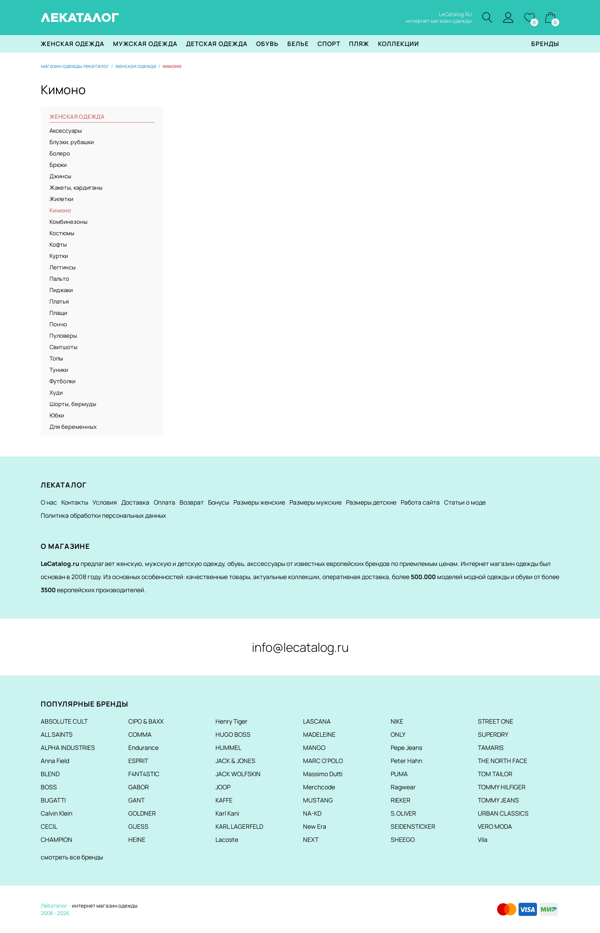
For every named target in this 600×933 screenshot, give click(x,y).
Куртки (58, 256)
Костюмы (61, 233)
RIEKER (400, 800)
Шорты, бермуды (72, 404)
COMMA (140, 734)
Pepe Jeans (406, 747)
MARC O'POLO (323, 760)
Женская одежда (72, 43)
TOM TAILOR (495, 774)
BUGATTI (53, 800)
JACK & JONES (235, 760)
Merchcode (319, 787)
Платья (59, 301)
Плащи (58, 313)
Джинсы (60, 176)
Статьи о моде (465, 502)
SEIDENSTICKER (413, 826)
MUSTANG (318, 800)
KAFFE (224, 800)
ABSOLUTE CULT (64, 721)
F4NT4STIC (143, 774)
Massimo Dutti (322, 774)
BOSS (49, 787)
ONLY (398, 734)
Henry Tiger (231, 721)
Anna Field (55, 760)
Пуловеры (63, 335)
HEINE (136, 839)
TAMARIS (491, 747)
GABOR (138, 787)
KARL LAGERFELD (239, 826)
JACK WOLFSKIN (238, 774)
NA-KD (312, 813)
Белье (298, 43)
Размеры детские (371, 502)
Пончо (58, 324)
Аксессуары (65, 130)
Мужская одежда (145, 43)
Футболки (62, 381)
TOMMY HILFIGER (502, 787)
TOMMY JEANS (498, 800)
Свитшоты (63, 347)
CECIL (49, 826)
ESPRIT (138, 760)
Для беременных (73, 427)
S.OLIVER (403, 813)
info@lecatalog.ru (300, 647)
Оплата (164, 502)
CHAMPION (56, 839)
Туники (58, 370)
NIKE (397, 721)
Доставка (135, 502)
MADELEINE (319, 734)
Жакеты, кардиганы (75, 187)
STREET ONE (495, 721)
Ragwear (403, 787)
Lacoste (226, 839)
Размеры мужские (315, 502)
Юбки (56, 415)
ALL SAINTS (57, 734)
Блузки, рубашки (71, 142)
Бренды (545, 43)
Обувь (267, 43)
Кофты (58, 244)
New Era (314, 826)
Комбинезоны (68, 222)
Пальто (59, 279)
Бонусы (218, 502)
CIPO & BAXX (145, 721)
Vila (482, 839)
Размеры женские (259, 502)
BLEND (50, 774)
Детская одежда (216, 43)
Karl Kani (227, 813)
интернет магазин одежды (105, 905)
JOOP (222, 787)
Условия (104, 502)
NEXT (310, 839)
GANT (136, 800)
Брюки (58, 165)
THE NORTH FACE (502, 760)
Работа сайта (420, 502)
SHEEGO (403, 839)
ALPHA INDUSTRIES (68, 747)
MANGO (314, 747)
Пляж (359, 43)
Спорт (329, 43)
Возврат (192, 502)
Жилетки (61, 199)
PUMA (399, 774)
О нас (49, 502)
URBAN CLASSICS (503, 813)
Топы (56, 358)
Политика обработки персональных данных (103, 515)
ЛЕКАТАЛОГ (80, 17)
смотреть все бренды (72, 857)
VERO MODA (495, 826)
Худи (56, 392)
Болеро (59, 153)
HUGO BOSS (233, 734)
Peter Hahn (406, 760)
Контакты (74, 502)
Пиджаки (61, 290)
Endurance (143, 747)
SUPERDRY (493, 734)
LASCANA (317, 721)
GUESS (138, 826)
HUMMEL (228, 747)
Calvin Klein (56, 813)
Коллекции (398, 43)
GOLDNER (142, 813)
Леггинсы (62, 267)
